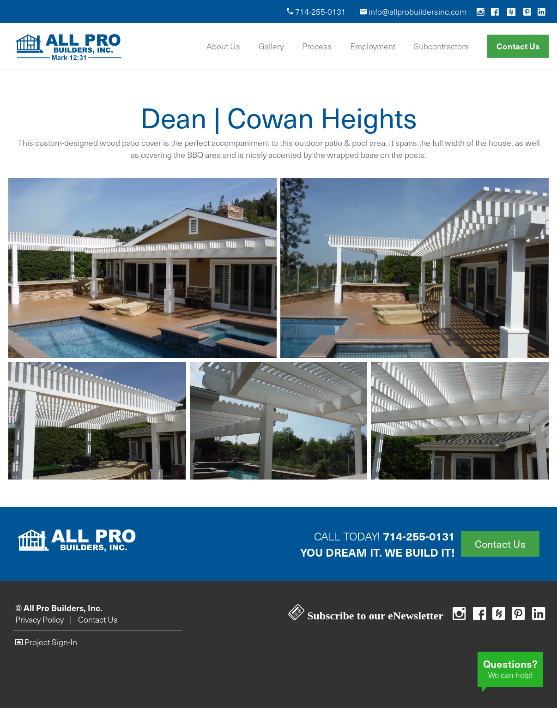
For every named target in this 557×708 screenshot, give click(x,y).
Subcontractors (441, 46)
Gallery (271, 46)
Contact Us (517, 46)
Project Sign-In (46, 642)
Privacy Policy (39, 619)
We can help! (510, 668)
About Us (223, 46)
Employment (372, 46)
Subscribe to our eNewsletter (365, 616)
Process (317, 46)
